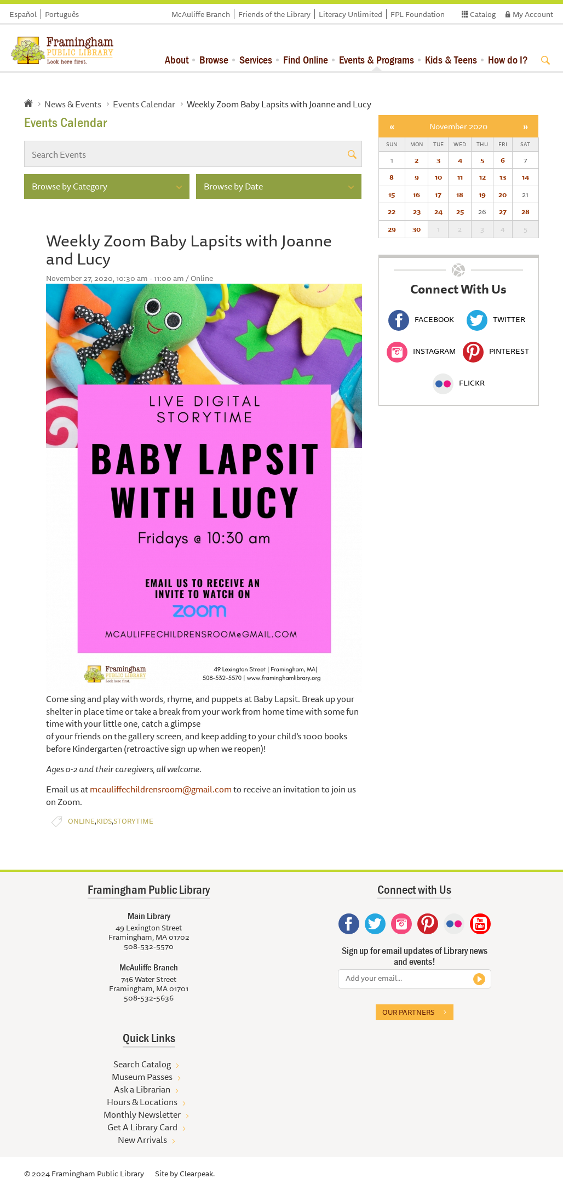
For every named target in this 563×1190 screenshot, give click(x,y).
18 (459, 194)
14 (525, 176)
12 (482, 176)
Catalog (483, 14)
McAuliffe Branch (200, 14)
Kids (104, 821)
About (176, 59)
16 (416, 194)
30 (416, 228)
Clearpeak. (197, 1174)
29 (392, 228)
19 (482, 194)
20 (502, 194)
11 (460, 176)
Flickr (459, 383)
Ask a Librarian (142, 1089)
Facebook (421, 319)
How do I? (508, 59)
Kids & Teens (451, 59)
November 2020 (458, 126)
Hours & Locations (142, 1102)
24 (438, 211)
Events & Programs (376, 59)
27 (503, 211)
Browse (213, 59)
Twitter (496, 319)
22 (391, 211)
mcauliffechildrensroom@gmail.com (160, 789)
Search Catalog (142, 1064)
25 (460, 211)
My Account (533, 14)
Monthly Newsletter (142, 1114)
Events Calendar (144, 104)
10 (438, 176)
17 (438, 194)
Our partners (408, 1012)
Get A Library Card (142, 1127)
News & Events (72, 104)
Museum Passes (142, 1077)
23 (417, 211)
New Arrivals (142, 1140)
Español (23, 14)
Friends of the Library (274, 14)
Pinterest (496, 351)
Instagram (421, 351)
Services (255, 59)
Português (62, 14)
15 (391, 194)
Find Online (305, 59)
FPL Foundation (417, 14)
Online (81, 821)
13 (502, 176)
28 (525, 211)
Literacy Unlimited (350, 14)
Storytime (133, 821)
